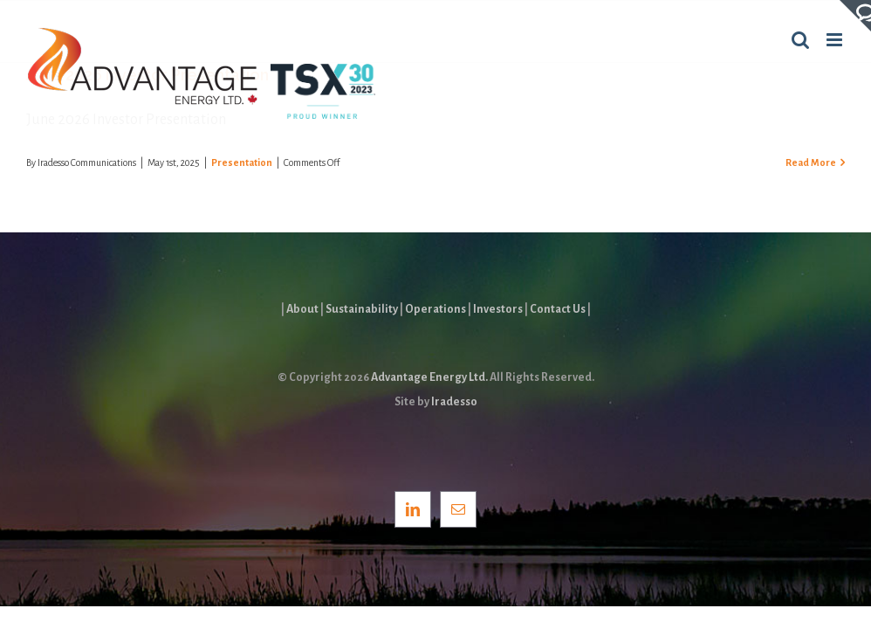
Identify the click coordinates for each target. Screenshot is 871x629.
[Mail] (458, 509)
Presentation (241, 162)
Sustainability (362, 309)
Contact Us (558, 309)
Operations (435, 309)
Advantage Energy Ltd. (429, 377)
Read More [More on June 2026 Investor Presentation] (810, 162)
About (302, 309)
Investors (498, 309)
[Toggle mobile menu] (835, 40)
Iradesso (454, 402)
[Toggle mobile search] (800, 40)
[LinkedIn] (412, 509)
